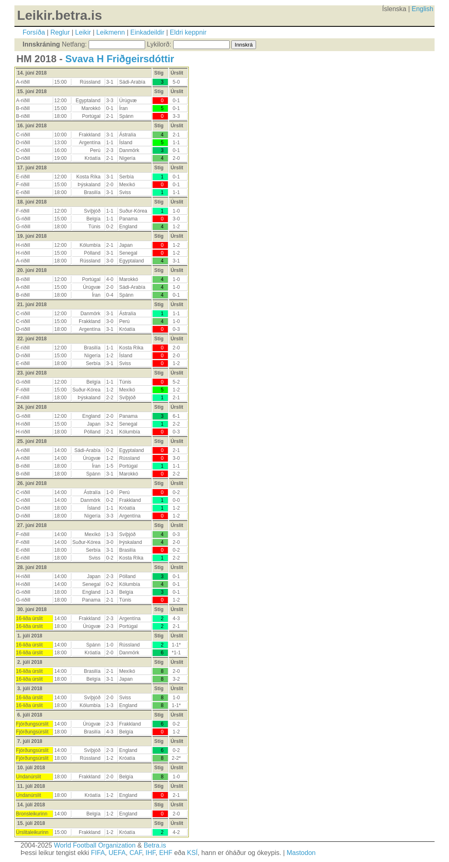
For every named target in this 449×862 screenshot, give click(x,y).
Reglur (60, 32)
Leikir (83, 32)
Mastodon (301, 852)
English (422, 8)
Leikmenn (110, 32)
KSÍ (192, 852)
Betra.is (154, 845)
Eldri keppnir (188, 32)
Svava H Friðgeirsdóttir (119, 58)
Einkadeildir (147, 32)
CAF (135, 852)
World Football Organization (95, 845)
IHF (150, 852)
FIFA (98, 852)
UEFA (117, 852)
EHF (165, 852)
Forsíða (34, 32)
